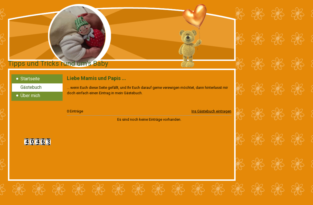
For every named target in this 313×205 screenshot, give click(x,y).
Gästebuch (31, 87)
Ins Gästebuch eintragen (211, 111)
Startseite (30, 78)
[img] (122, 36)
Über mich (30, 95)
